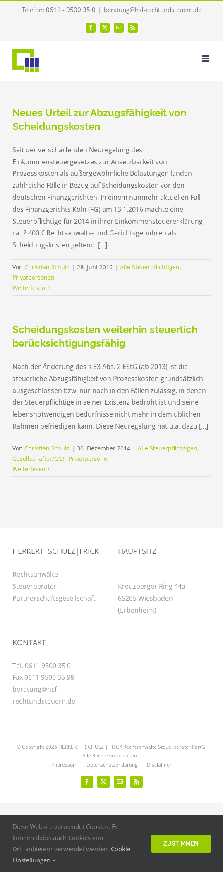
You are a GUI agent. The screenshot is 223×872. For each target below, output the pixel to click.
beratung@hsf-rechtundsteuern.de (152, 9)
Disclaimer (159, 764)
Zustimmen (181, 843)
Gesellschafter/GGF (38, 458)
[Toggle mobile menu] (206, 58)
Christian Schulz (47, 267)
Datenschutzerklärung (112, 764)
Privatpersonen (33, 277)
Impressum (64, 764)
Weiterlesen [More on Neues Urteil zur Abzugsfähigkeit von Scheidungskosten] (29, 288)
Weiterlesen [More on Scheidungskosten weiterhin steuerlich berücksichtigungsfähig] (29, 469)
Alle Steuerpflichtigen (150, 267)
